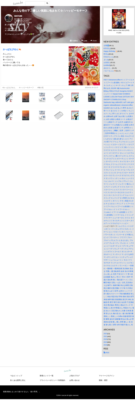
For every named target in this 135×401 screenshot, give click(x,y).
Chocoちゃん (109, 57)
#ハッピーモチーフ (26, 88)
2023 (105, 334)
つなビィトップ (16, 376)
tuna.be (67, 370)
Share (93, 41)
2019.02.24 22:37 (91, 88)
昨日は (106, 54)
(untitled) (107, 65)
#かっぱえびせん (9, 88)
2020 (105, 339)
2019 (105, 342)
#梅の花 (40, 88)
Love (84, 41)
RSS (106, 353)
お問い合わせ (74, 380)
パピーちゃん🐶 (110, 71)
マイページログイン (106, 376)
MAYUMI (18, 16)
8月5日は (107, 48)
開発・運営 (103, 380)
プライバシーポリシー (48, 380)
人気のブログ (74, 376)
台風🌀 (106, 45)
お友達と (107, 62)
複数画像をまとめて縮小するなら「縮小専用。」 (22, 392)
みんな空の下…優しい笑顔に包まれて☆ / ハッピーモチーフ (50, 10)
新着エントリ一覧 (46, 376)
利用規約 (61, 380)
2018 (105, 345)
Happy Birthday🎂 (110, 51)
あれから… (108, 68)
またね (106, 60)
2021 (105, 336)
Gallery (74, 41)
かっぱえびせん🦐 (12, 49)
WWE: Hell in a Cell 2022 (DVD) (118, 30)
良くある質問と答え (18, 380)
